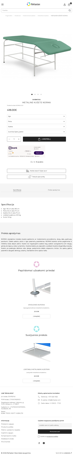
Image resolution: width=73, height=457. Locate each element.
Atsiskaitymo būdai (7, 439)
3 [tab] (38, 94)
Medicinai (18, 15)
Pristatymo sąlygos (7, 424)
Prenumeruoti (55, 431)
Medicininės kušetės (29, 15)
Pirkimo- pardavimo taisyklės (10, 430)
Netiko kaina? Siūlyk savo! (38, 171)
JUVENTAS (36, 99)
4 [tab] (41, 94)
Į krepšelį (46, 139)
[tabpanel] (36, 56)
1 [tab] (32, 94)
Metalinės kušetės (43, 15)
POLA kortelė (5, 442)
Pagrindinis (9, 15)
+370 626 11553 (53, 397)
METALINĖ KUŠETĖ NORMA (59, 15)
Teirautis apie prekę (38, 177)
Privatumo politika (7, 427)
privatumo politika (52, 436)
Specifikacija (17, 190)
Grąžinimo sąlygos (7, 433)
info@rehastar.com (54, 400)
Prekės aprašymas (54, 190)
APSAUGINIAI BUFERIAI (36, 305)
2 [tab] (35, 94)
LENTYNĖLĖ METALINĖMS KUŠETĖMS (36, 369)
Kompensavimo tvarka (8, 436)
